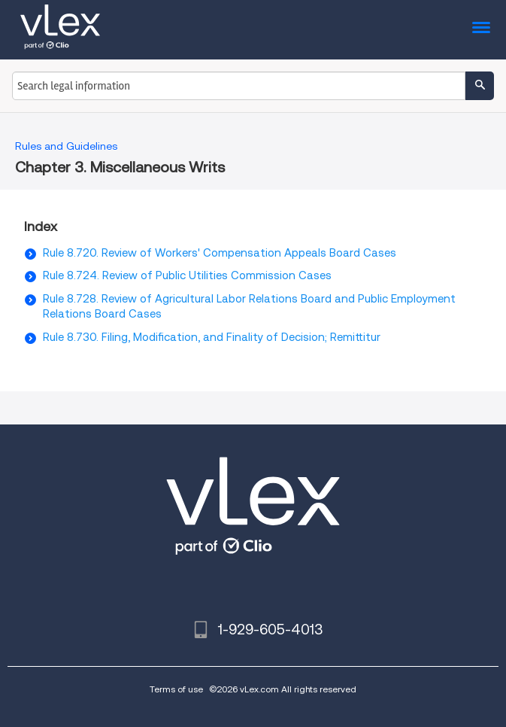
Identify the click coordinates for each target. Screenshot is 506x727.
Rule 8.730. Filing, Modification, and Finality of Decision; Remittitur (211, 337)
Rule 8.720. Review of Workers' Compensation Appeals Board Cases (219, 253)
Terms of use (176, 689)
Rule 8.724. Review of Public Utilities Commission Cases (187, 275)
